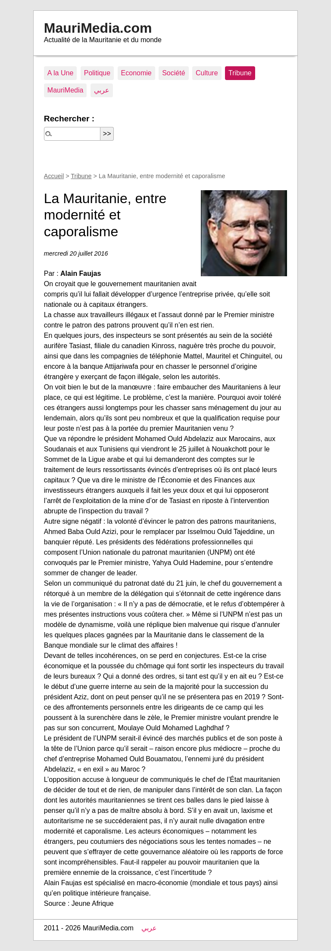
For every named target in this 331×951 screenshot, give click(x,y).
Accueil (54, 176)
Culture (207, 73)
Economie (136, 73)
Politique (97, 73)
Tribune (240, 73)
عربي (101, 90)
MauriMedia (65, 90)
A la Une (60, 73)
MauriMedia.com (98, 28)
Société (173, 73)
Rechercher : (69, 118)
